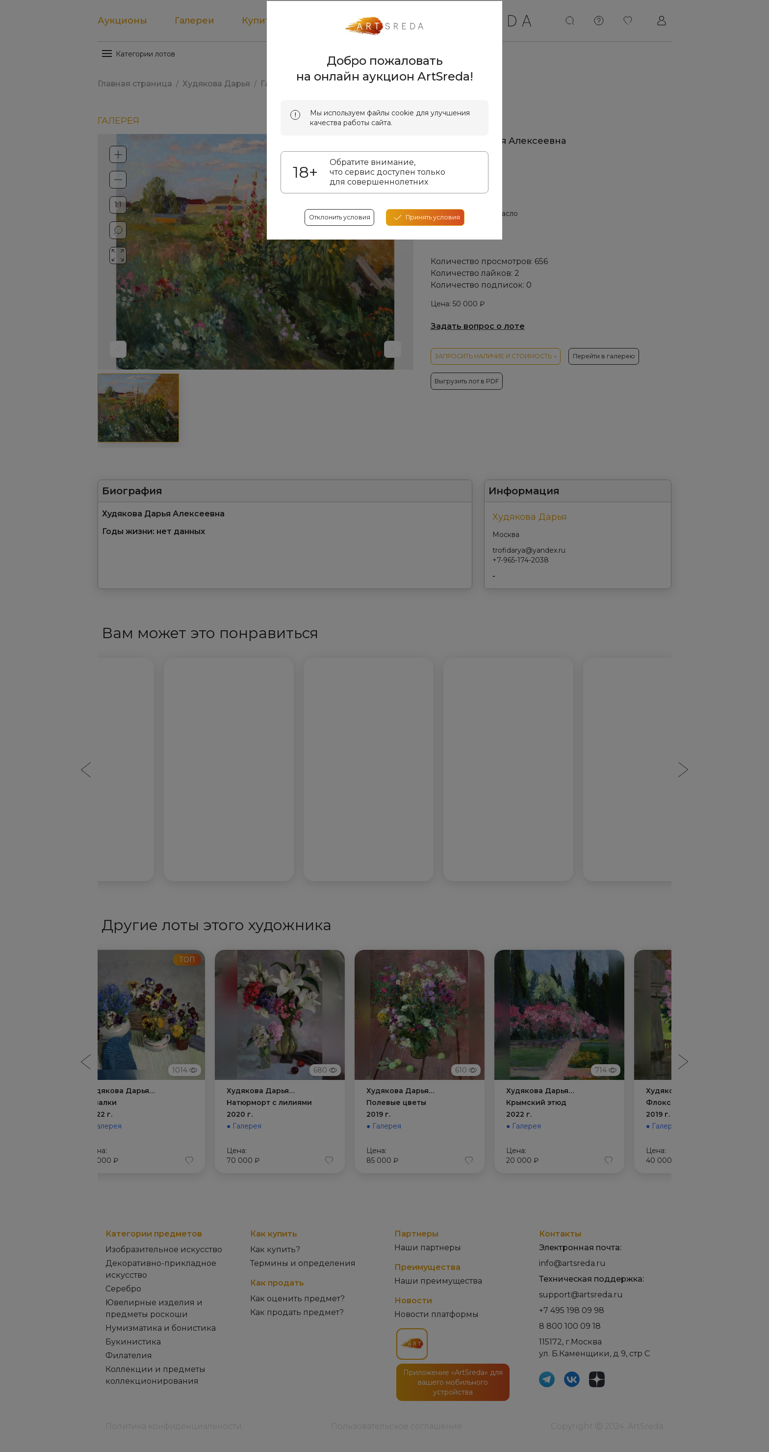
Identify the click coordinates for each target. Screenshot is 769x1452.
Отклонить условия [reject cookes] (334, 366)
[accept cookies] (430, 366)
